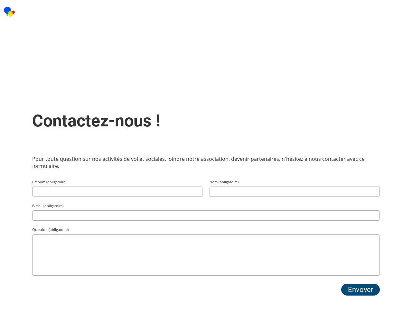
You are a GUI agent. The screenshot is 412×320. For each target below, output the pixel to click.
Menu (389, 12)
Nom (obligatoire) (224, 181)
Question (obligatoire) (50, 229)
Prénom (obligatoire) (49, 181)
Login (355, 12)
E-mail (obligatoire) (47, 205)
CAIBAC (33, 12)
